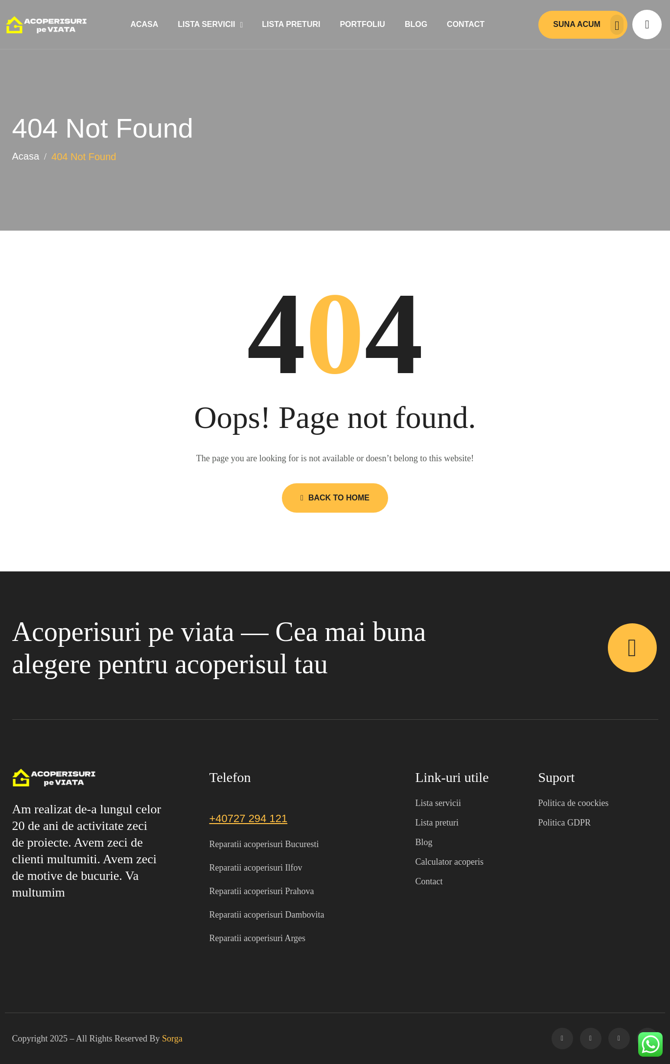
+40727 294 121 (248, 818)
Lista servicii (206, 24)
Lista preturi (291, 24)
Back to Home (335, 498)
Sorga (172, 1038)
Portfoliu (362, 24)
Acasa (144, 24)
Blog (416, 24)
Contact (466, 24)
